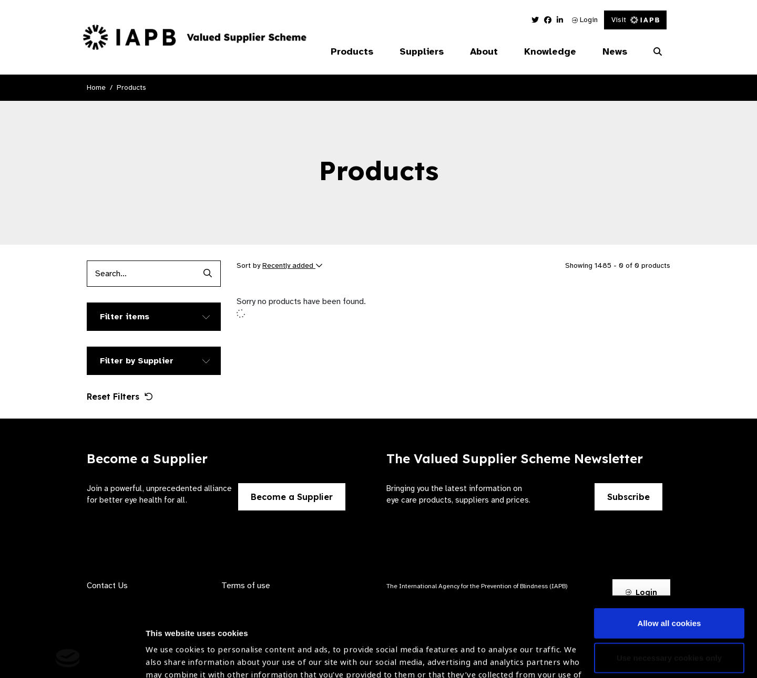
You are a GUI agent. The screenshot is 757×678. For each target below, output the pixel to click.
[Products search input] (141, 273)
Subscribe (628, 497)
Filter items (124, 316)
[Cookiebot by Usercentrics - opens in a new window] (68, 657)
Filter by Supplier (136, 361)
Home (96, 87)
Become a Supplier (292, 497)
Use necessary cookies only (669, 582)
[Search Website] (657, 52)
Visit (635, 19)
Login (585, 19)
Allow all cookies (669, 548)
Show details (170, 646)
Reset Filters (120, 396)
